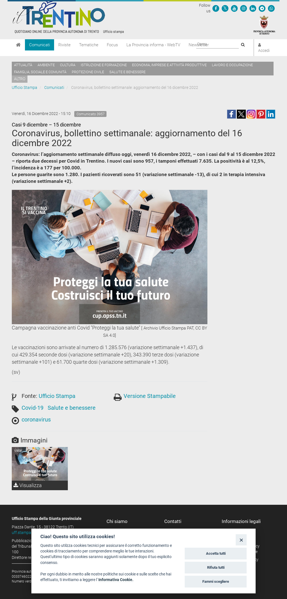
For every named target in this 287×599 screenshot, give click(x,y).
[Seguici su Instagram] (243, 8)
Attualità (23, 65)
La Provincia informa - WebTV (153, 44)
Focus (112, 44)
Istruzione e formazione (104, 65)
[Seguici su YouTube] (234, 8)
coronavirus (36, 419)
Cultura (67, 65)
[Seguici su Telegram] (262, 8)
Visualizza (27, 485)
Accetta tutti (216, 553)
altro (19, 79)
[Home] (18, 44)
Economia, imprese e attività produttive (169, 65)
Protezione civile (88, 72)
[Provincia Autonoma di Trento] (264, 24)
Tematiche (88, 44)
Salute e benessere (127, 72)
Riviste (64, 44)
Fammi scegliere (215, 581)
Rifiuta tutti (215, 567)
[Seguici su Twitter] (225, 8)
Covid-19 (32, 407)
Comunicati (39, 44)
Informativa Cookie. (115, 579)
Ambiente (46, 65)
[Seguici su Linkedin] (253, 8)
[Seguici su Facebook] (216, 8)
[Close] (241, 539)
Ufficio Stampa (24, 87)
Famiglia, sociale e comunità (40, 72)
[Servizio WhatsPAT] (271, 8)
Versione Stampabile (150, 396)
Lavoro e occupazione (232, 65)
